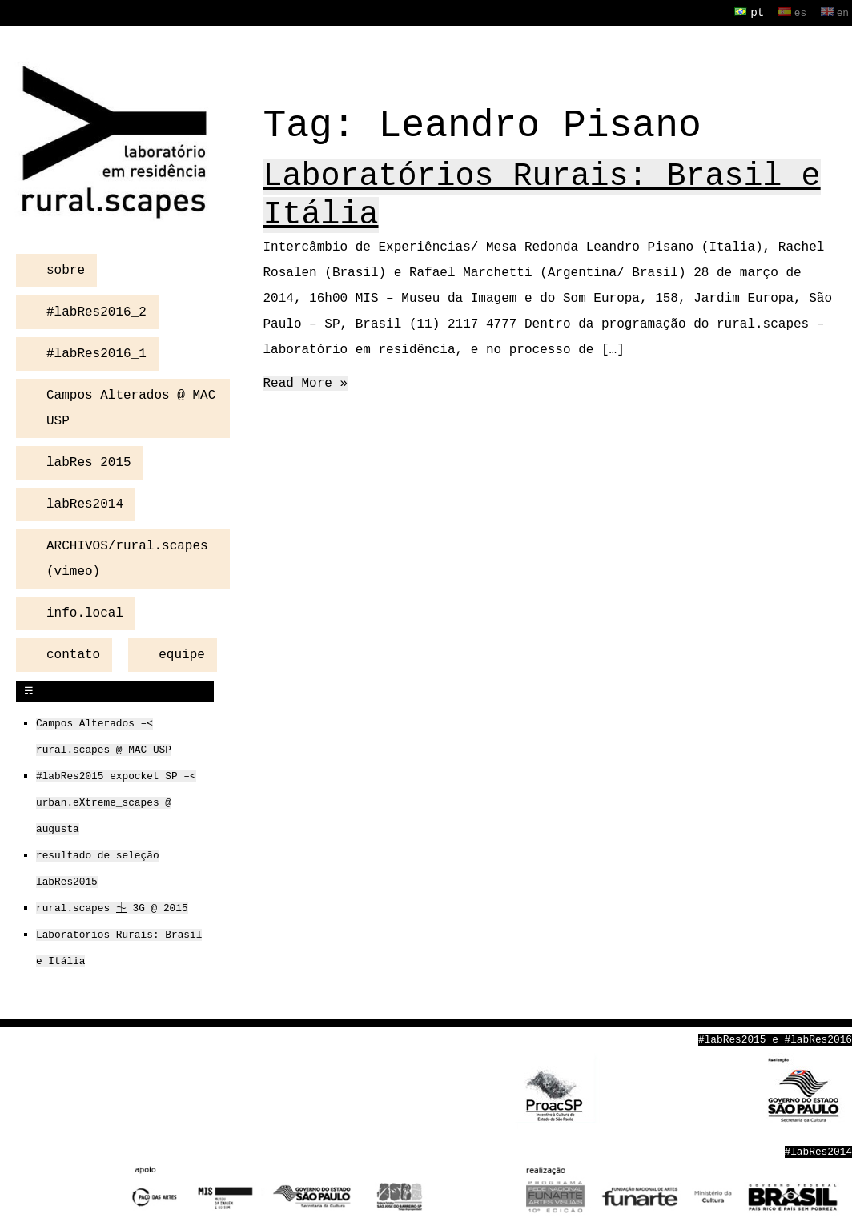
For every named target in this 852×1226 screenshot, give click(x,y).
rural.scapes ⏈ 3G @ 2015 (112, 907)
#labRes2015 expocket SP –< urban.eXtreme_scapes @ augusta (116, 801)
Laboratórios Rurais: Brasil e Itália (541, 196)
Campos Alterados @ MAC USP (130, 406)
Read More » (305, 383)
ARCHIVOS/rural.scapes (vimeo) (127, 557)
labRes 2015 (88, 461)
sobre (65, 269)
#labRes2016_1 (96, 352)
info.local (84, 612)
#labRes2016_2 (96, 311)
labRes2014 (84, 503)
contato (73, 653)
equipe (182, 653)
